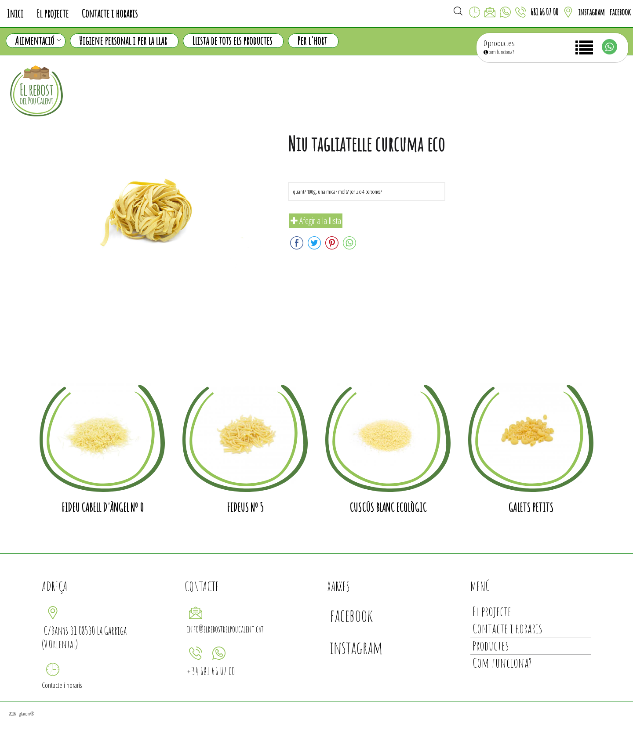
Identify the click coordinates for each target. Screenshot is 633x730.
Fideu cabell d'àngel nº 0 (102, 507)
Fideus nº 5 (245, 507)
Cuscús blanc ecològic (387, 507)
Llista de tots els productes (232, 40)
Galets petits (530, 507)
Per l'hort (312, 40)
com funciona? (499, 52)
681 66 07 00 (544, 12)
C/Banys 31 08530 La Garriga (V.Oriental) (84, 637)
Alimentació (38, 41)
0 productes (499, 43)
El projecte (52, 13)
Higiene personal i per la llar (123, 40)
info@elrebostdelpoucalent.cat (225, 629)
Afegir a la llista (316, 221)
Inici (15, 13)
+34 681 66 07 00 (211, 671)
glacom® (26, 713)
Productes (491, 645)
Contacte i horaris (110, 13)
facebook (620, 12)
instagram (591, 12)
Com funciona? (502, 662)
